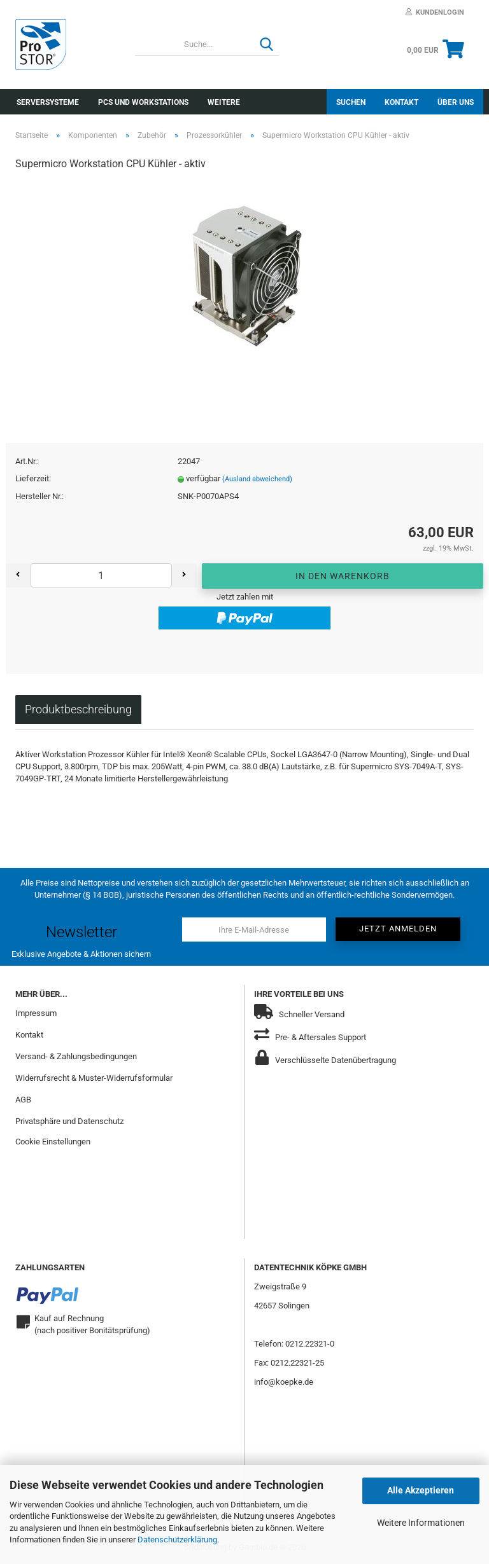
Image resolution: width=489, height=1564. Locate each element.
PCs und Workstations (143, 102)
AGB (23, 1099)
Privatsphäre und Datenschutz (69, 1121)
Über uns (455, 102)
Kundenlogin (435, 12)
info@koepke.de (283, 1382)
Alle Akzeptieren (420, 1490)
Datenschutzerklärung (177, 1539)
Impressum (36, 1013)
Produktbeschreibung (78, 709)
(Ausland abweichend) (257, 479)
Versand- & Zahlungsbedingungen (76, 1056)
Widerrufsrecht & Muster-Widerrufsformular (94, 1078)
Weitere (224, 102)
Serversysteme (48, 102)
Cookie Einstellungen (52, 1141)
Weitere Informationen (421, 1523)
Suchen (350, 102)
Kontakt (401, 102)
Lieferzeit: (33, 478)
